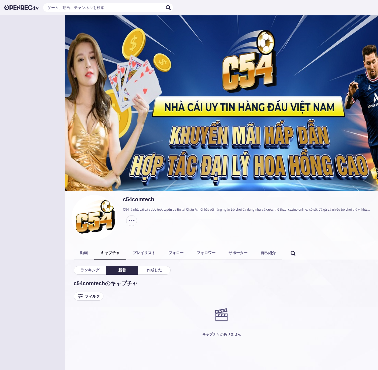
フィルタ (88, 296)
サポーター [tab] (238, 253)
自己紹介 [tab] (268, 253)
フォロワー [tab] (206, 253)
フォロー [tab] (176, 253)
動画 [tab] (84, 253)
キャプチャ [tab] (110, 253)
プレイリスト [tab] (144, 253)
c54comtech (138, 199)
